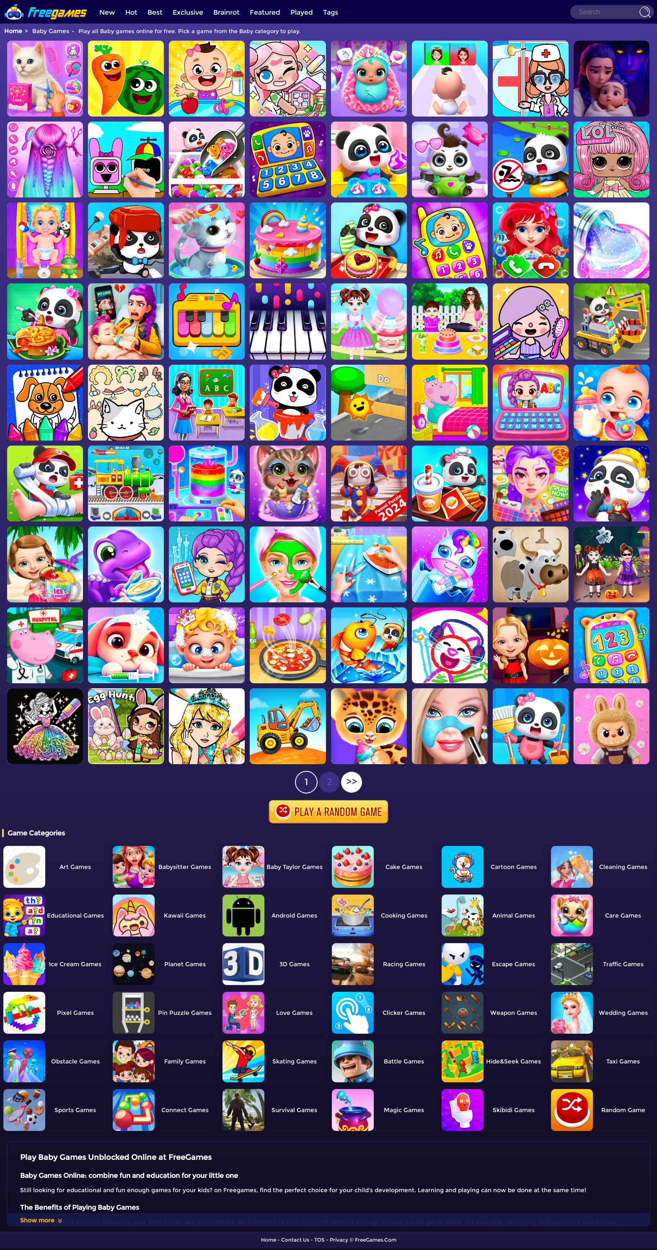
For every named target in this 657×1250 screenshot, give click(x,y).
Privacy (339, 1240)
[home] (46, 3)
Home (13, 31)
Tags (330, 12)
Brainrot (226, 12)
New (107, 12)
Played (301, 12)
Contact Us (295, 1240)
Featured (265, 12)
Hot (131, 12)
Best (155, 12)
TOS (319, 1240)
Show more (41, 1220)
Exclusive (188, 12)
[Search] (612, 12)
